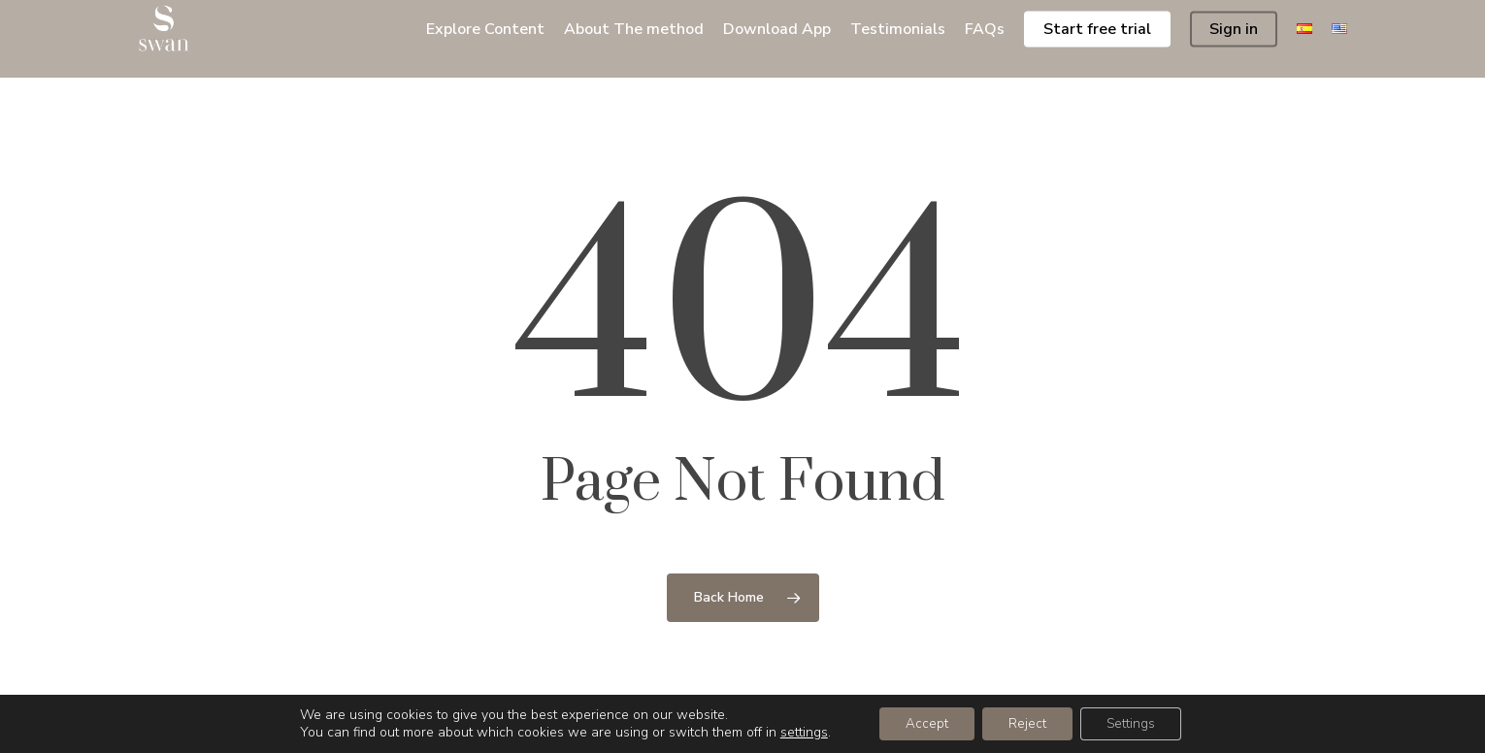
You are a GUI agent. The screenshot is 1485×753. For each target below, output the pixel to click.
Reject (1026, 722)
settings (795, 731)
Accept (920, 722)
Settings (1136, 722)
